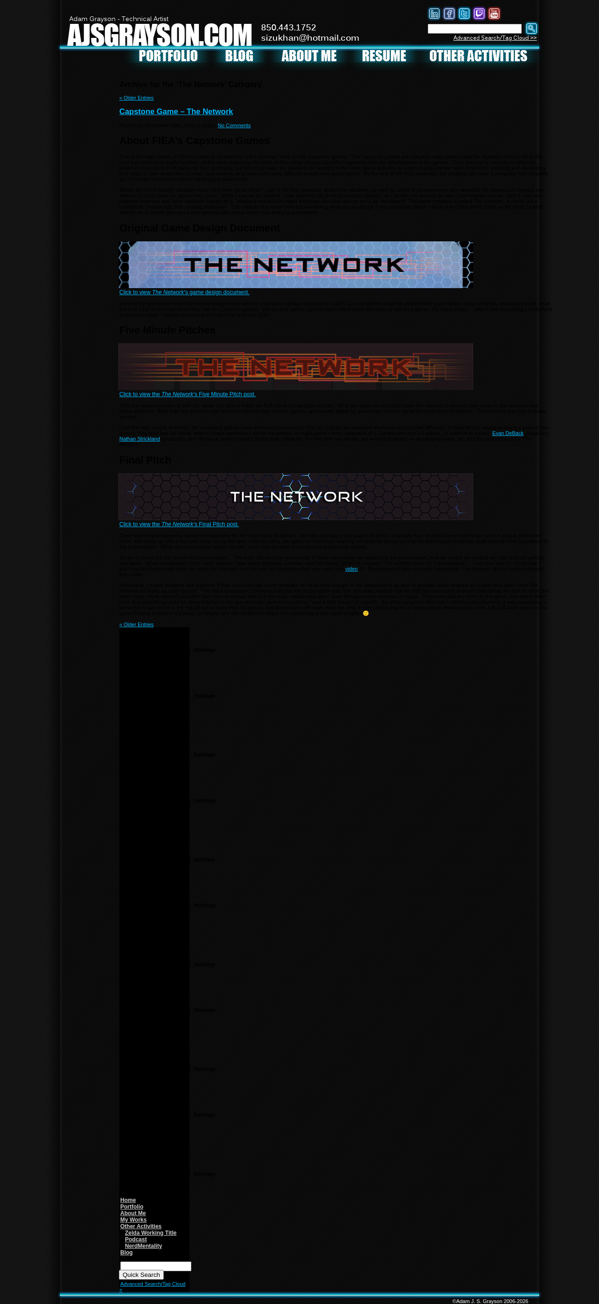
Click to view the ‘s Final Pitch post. (179, 524)
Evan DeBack (508, 433)
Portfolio (131, 1206)
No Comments (234, 125)
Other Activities (140, 1226)
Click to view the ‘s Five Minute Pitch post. (187, 394)
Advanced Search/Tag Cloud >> (495, 38)
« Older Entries (136, 98)
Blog (126, 1252)
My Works (133, 1220)
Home (128, 1200)
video (351, 569)
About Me (133, 1213)
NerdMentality (143, 1246)
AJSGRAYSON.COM (159, 34)
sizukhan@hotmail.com (310, 38)
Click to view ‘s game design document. (184, 292)
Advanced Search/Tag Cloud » (152, 1286)
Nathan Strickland (139, 439)
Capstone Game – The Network (176, 111)
